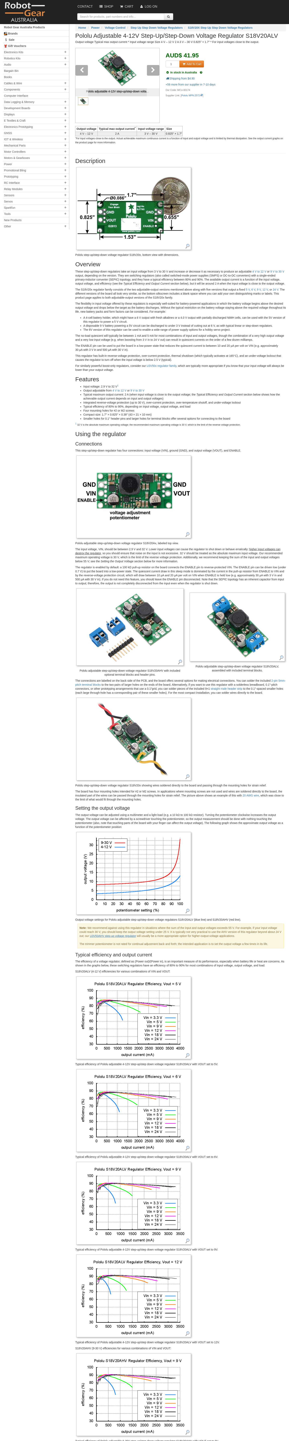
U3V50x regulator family (161, 365)
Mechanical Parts (14, 145)
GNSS (8, 133)
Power (8, 164)
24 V (275, 289)
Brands (11, 33)
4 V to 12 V (259, 271)
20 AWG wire (251, 795)
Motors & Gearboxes (17, 158)
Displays (9, 114)
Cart (126, 6)
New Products (12, 220)
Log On (148, 6)
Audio (7, 64)
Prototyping (11, 176)
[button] (81, 85)
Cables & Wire (13, 83)
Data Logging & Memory (19, 102)
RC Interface (12, 182)
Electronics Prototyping (18, 126)
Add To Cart (191, 64)
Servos (8, 201)
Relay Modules (13, 189)
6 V (253, 289)
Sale (9, 39)
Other (7, 226)
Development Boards (17, 108)
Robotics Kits (12, 58)
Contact (85, 6)
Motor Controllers (14, 151)
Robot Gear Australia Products (24, 27)
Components (12, 89)
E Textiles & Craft (14, 120)
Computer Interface (16, 95)
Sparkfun (9, 207)
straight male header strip (226, 688)
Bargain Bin (11, 70)
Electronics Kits (13, 52)
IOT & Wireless (13, 139)
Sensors (9, 195)
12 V (265, 289)
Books (8, 77)
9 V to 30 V (277, 271)
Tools (7, 214)
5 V (248, 289)
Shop (106, 6)
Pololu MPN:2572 (190, 95)
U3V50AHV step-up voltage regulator (113, 936)
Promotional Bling (15, 170)
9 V (259, 289)
